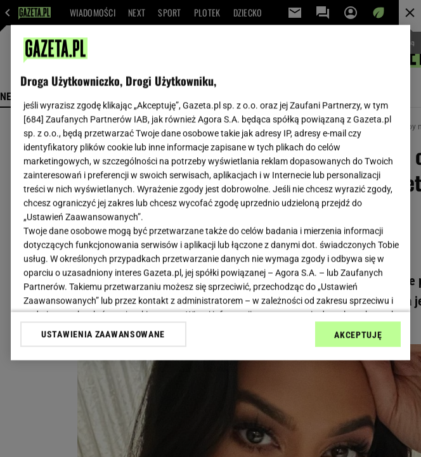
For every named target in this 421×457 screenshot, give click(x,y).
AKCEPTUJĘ (358, 335)
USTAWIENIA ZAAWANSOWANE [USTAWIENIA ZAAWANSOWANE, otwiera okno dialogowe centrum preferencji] (103, 334)
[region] (211, 192)
